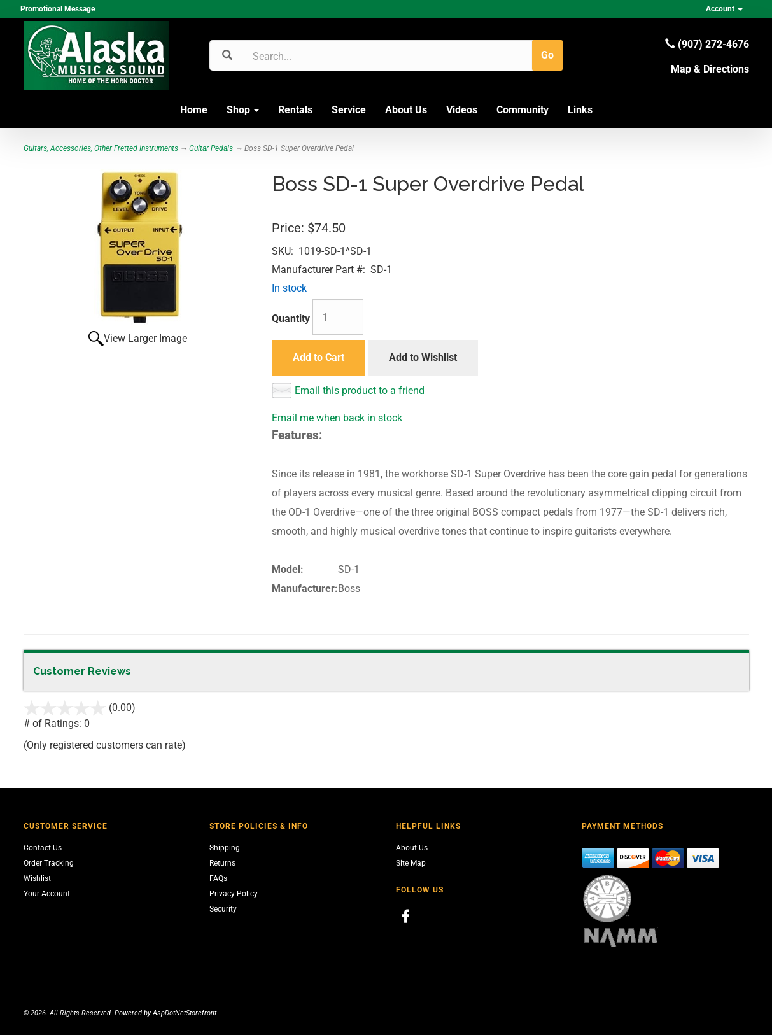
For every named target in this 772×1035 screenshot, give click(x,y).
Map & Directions (710, 69)
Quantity (291, 319)
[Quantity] (337, 317)
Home (193, 110)
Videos (461, 110)
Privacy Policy (233, 893)
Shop (243, 110)
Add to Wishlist (423, 357)
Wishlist (37, 878)
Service (349, 110)
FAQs (218, 878)
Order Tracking (49, 863)
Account (724, 8)
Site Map (411, 863)
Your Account (47, 893)
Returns (222, 863)
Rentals (295, 110)
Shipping (224, 847)
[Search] (313, 56)
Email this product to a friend (360, 390)
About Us (406, 110)
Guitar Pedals (211, 148)
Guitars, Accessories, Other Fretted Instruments (101, 148)
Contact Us (43, 847)
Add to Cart (318, 357)
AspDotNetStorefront (184, 1013)
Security (223, 909)
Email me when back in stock (337, 418)
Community (522, 110)
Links (580, 110)
